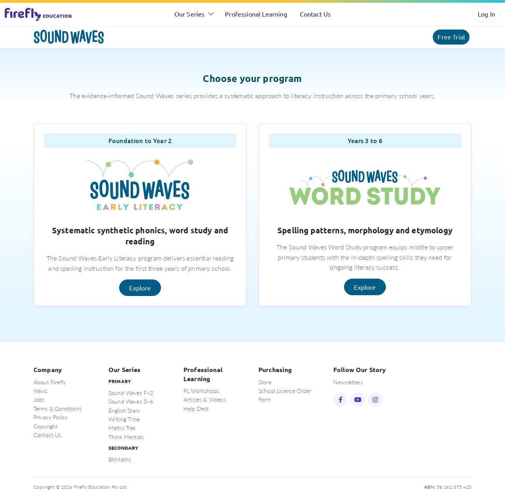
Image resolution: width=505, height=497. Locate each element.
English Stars (124, 410)
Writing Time (124, 419)
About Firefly (50, 382)
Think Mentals (126, 437)
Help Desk (196, 408)
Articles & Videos (204, 399)
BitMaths (119, 459)
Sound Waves (69, 37)
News (41, 391)
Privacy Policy (50, 417)
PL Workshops (201, 391)
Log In (486, 14)
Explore (140, 288)
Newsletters (348, 382)
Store (264, 382)
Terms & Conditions (58, 408)
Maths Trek (122, 428)
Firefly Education (39, 14)
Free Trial (451, 37)
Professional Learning (256, 14)
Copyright (46, 426)
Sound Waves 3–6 (130, 401)
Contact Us (315, 14)
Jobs (39, 399)
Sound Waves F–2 (130, 392)
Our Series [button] (189, 14)
